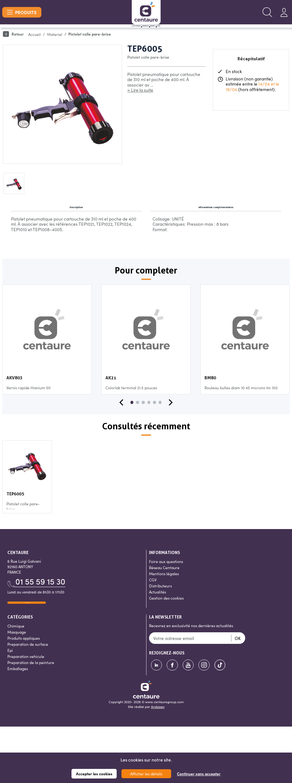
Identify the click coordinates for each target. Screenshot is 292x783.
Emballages (17, 694)
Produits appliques (23, 664)
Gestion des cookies (166, 617)
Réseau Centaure (96, 32)
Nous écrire (26, 624)
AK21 (110, 397)
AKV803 (14, 397)
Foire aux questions (166, 581)
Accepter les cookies (94, 773)
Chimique (15, 652)
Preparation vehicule (25, 682)
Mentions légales (164, 593)
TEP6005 (15, 513)
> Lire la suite (140, 102)
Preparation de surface (27, 670)
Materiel (54, 46)
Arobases (157, 732)
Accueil (34, 46)
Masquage (16, 658)
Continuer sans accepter (199, 773)
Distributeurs (140, 32)
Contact (205, 32)
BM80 (210, 397)
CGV (153, 599)
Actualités (175, 32)
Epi (10, 676)
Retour (13, 45)
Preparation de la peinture (30, 688)
